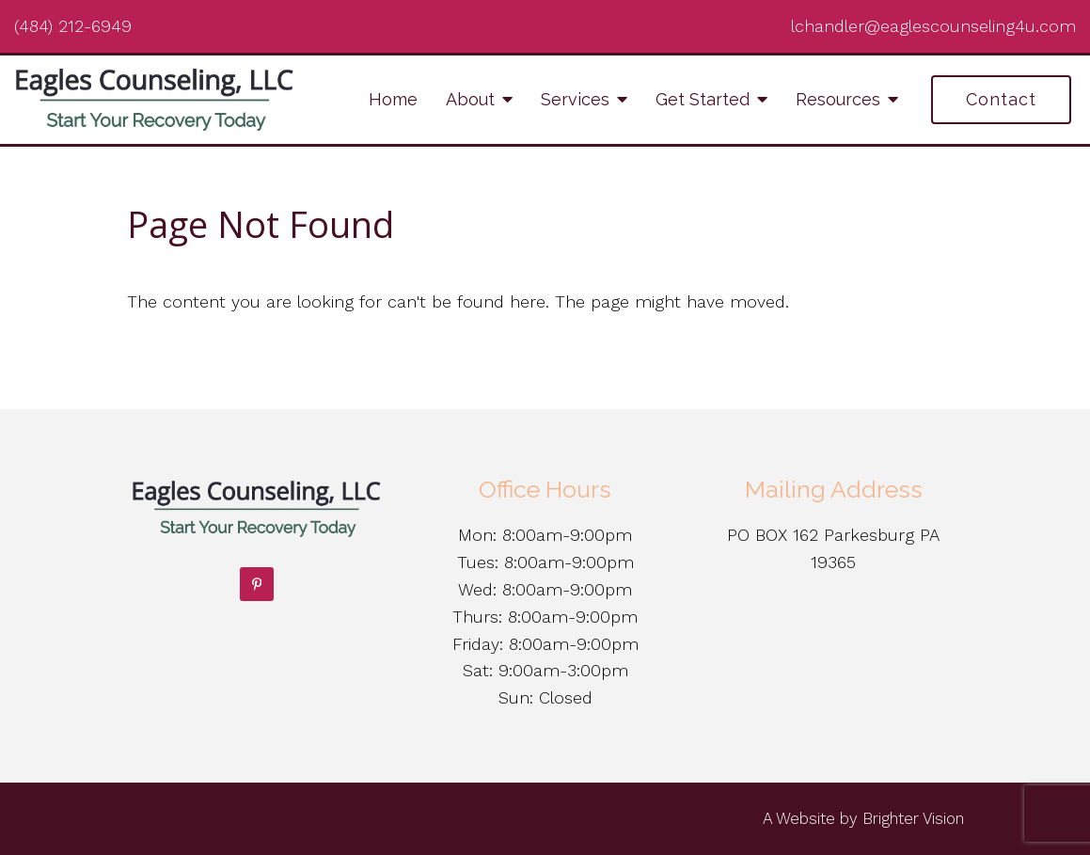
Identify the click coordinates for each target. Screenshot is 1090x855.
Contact (1001, 99)
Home (393, 99)
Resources (838, 99)
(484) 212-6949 (73, 26)
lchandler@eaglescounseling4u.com (933, 26)
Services (575, 99)
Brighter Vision (913, 818)
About (470, 99)
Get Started (703, 99)
